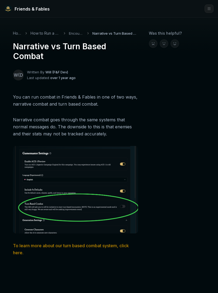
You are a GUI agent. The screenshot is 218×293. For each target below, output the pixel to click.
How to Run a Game (45, 33)
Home (17, 33)
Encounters (76, 33)
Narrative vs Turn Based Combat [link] (115, 33)
